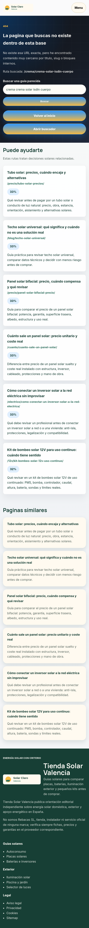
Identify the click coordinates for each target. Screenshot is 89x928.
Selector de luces (18, 887)
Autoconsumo (16, 851)
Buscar (44, 101)
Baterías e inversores (21, 861)
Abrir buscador (44, 129)
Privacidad (13, 908)
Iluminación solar (18, 877)
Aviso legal (13, 903)
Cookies (12, 913)
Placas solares (16, 856)
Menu (79, 8)
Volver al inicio (44, 116)
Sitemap (12, 918)
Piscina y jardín (17, 882)
